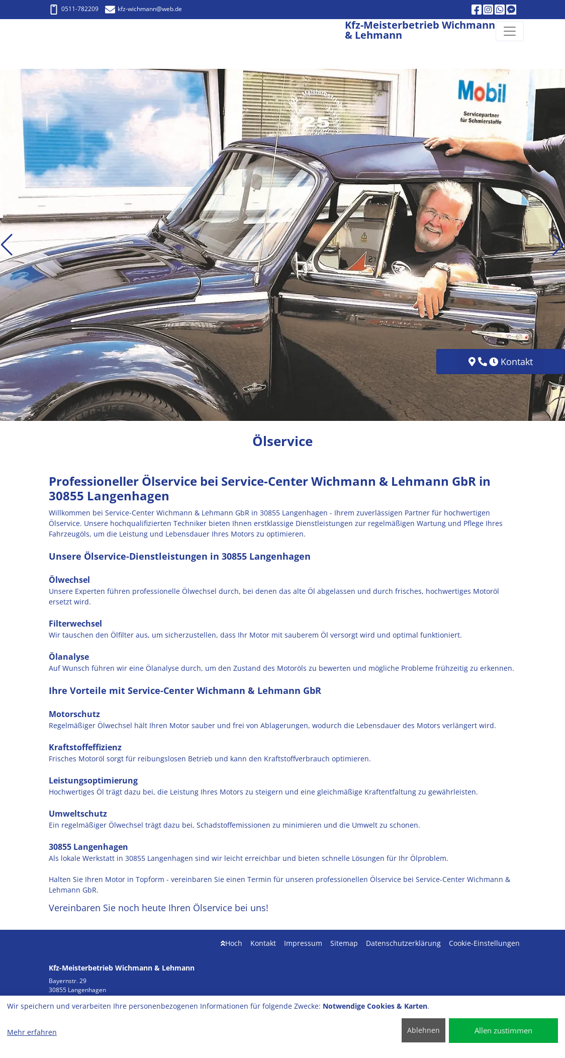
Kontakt (263, 943)
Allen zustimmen (503, 1030)
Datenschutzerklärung (403, 943)
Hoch (231, 943)
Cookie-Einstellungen (484, 943)
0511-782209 (74, 9)
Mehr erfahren (32, 1032)
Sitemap (344, 943)
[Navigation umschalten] (510, 31)
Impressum (303, 943)
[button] (7, 245)
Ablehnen (423, 1030)
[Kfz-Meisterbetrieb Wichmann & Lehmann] (46, 31)
